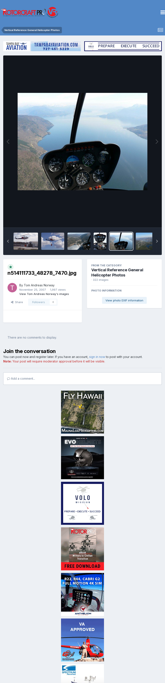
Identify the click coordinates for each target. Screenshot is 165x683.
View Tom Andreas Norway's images (44, 294)
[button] (8, 241)
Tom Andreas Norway (39, 285)
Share (17, 302)
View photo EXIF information (124, 300)
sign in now (97, 357)
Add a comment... (21, 378)
